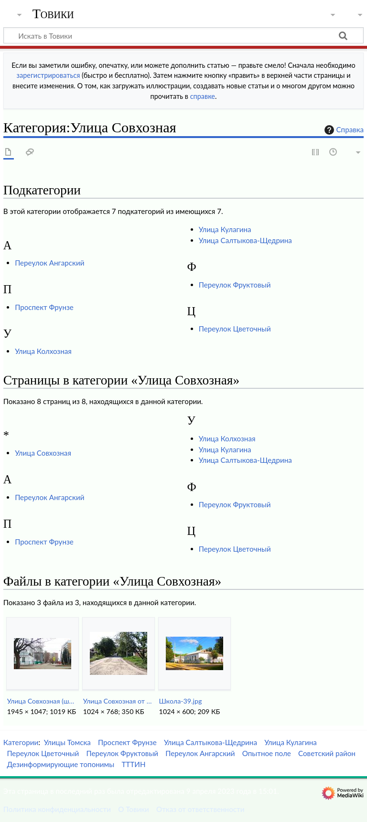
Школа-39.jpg (180, 701)
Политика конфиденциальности (57, 809)
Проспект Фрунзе (44, 307)
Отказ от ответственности (200, 809)
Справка (343, 130)
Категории (20, 742)
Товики (53, 14)
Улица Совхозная (43, 452)
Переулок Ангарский (49, 262)
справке (202, 96)
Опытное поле (266, 753)
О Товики (133, 809)
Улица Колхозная (43, 351)
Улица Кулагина (225, 229)
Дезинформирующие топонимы (60, 764)
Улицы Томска (67, 742)
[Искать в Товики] (183, 35)
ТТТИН (133, 764)
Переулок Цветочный (235, 328)
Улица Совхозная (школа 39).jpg (42, 701)
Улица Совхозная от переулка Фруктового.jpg (118, 701)
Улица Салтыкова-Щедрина (245, 240)
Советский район (327, 753)
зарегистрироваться (48, 75)
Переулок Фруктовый (235, 284)
